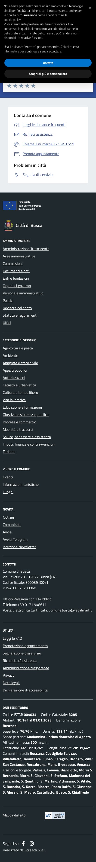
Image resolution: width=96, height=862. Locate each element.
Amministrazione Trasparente (26, 248)
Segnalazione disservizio (22, 653)
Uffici (7, 322)
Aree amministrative (19, 256)
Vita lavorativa (14, 400)
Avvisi (7, 532)
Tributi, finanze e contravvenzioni (29, 444)
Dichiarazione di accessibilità (25, 690)
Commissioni (13, 263)
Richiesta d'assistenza (20, 660)
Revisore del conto (17, 308)
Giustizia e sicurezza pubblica (26, 414)
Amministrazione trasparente (26, 668)
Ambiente (10, 355)
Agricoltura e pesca (18, 348)
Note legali (11, 682)
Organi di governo (17, 285)
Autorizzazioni (14, 377)
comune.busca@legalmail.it (70, 610)
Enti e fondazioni (16, 278)
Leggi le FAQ (12, 638)
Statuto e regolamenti (20, 315)
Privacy (8, 675)
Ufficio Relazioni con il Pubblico (27, 599)
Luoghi (8, 492)
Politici (8, 300)
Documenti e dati (16, 271)
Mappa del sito (14, 815)
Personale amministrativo (23, 293)
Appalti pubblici (15, 370)
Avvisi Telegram (15, 539)
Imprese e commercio (19, 422)
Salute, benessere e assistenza (27, 437)
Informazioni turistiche (21, 484)
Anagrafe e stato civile (20, 363)
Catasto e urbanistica (19, 385)
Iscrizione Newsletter (19, 547)
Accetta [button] (48, 62)
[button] (90, 7)
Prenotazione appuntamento (25, 645)
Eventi (8, 477)
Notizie (8, 517)
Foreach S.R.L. (35, 850)
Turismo (9, 451)
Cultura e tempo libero (20, 392)
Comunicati (12, 524)
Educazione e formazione (22, 407)
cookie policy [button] (12, 19)
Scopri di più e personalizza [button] (48, 73)
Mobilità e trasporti (18, 429)
